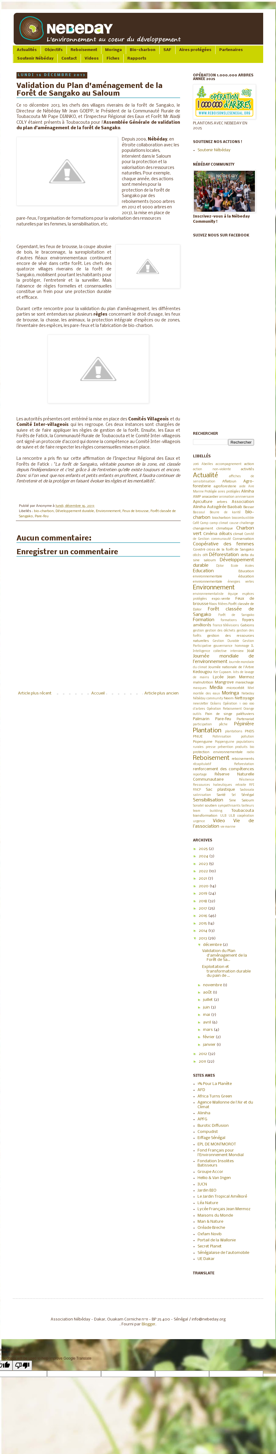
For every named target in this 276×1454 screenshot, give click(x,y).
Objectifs (54, 50)
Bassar (248, 507)
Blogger (148, 1324)
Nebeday (247, 693)
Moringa (113, 50)
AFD (201, 1090)
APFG (202, 1119)
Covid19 (199, 549)
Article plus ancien (161, 693)
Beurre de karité (225, 512)
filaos (213, 604)
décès (197, 555)
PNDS (249, 731)
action (249, 464)
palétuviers (245, 714)
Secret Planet (210, 1246)
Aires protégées (195, 50)
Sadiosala (247, 790)
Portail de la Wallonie (217, 1240)
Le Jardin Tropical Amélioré (222, 1197)
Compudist (208, 1132)
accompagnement (228, 464)
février (209, 1037)
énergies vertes (241, 582)
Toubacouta (242, 811)
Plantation (207, 730)
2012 (203, 1054)
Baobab (234, 507)
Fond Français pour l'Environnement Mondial (221, 1152)
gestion (198, 630)
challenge (247, 523)
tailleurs (247, 806)
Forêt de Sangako (236, 615)
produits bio (244, 747)
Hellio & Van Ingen (214, 1178)
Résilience (246, 780)
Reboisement (84, 50)
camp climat (219, 523)
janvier (209, 1045)
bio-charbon (44, 511)
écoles (249, 566)
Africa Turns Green (215, 1096)
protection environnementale (218, 752)
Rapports (136, 58)
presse (211, 747)
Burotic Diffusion (213, 1126)
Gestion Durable (226, 641)
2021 (203, 879)
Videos (92, 58)
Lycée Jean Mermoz (233, 677)
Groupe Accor (210, 1172)
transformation (205, 816)
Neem (229, 698)
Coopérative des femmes (223, 544)
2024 (204, 856)
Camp (204, 523)
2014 (203, 931)
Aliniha (247, 491)
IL (252, 646)
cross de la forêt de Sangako (230, 549)
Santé (221, 795)
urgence (199, 821)
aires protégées (229, 491)
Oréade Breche (211, 1228)
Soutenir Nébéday (35, 58)
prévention (225, 747)
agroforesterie (225, 486)
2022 (204, 871)
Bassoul (199, 512)
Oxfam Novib (210, 1234)
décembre (213, 945)
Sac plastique (220, 790)
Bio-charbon (142, 50)
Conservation (243, 539)
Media (216, 687)
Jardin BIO (207, 1190)
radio (250, 752)
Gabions (247, 625)
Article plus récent (35, 693)
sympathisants (229, 806)
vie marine (227, 827)
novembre (213, 985)
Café (196, 523)
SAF (167, 50)
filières (223, 604)
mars (208, 1030)
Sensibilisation (208, 800)
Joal (250, 651)
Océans (215, 703)
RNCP (197, 790)
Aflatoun (229, 481)
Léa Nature (208, 1203)
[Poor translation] (22, 1366)
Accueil (98, 693)
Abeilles (207, 464)
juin (207, 1007)
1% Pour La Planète (215, 1084)
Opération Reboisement (224, 709)
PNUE (197, 736)
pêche (223, 724)
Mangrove (224, 682)
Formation (203, 619)
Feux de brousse (135, 511)
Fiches (113, 58)
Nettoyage (244, 698)
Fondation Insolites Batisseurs (216, 1163)
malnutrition (203, 682)
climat (238, 534)
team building (207, 811)
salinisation (202, 795)
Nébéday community (208, 698)
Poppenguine (224, 742)
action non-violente (212, 469)
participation (202, 724)
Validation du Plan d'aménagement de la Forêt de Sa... (224, 955)
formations (229, 620)
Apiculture (202, 502)
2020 (204, 886)
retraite (240, 785)
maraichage (244, 682)
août (208, 992)
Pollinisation (221, 736)
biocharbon (221, 518)
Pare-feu (42, 516)
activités (247, 469)
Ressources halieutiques (212, 785)
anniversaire (244, 497)
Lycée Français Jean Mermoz (224, 1209)
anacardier (210, 497)
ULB (223, 816)
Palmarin (201, 719)
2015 (203, 923)
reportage (200, 774)
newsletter (200, 703)
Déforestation (224, 554)
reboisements (243, 759)
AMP (197, 497)
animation (226, 497)
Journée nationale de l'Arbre (231, 667)
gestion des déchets (220, 630)
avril (207, 1022)
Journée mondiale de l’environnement (223, 659)
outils (197, 714)
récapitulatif (202, 764)
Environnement (108, 511)
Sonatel (198, 806)
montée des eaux (206, 693)
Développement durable (75, 511)
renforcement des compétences (223, 769)
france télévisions (226, 625)
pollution (247, 736)
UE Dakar (206, 1259)
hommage (242, 646)
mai (207, 1015)
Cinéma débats (217, 534)
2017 (203, 908)
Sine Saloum (241, 800)
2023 (204, 864)
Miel (251, 688)
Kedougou (202, 672)
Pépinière (244, 724)
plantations (233, 731)
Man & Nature (210, 1222)
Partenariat (245, 719)
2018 (203, 901)
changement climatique (213, 528)
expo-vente (221, 599)
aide (242, 486)
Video (219, 821)
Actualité (205, 475)
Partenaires (231, 50)
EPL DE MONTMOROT (217, 1144)
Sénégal (247, 795)
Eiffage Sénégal (211, 1138)
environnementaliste (208, 594)
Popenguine (202, 742)
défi (205, 555)
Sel (234, 795)
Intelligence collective (210, 651)
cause (234, 523)
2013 (203, 938)
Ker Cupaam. (222, 672)
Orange (249, 709)
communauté (221, 539)
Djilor (220, 566)
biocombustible (243, 518)
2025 (204, 849)
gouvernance (222, 646)
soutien (211, 806)
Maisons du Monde (215, 1216)
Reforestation (244, 764)
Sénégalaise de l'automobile (223, 1253)
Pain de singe (219, 714)
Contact (69, 58)
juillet (208, 1000)
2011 (203, 1062)
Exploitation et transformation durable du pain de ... (226, 971)
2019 (196, 464)
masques (200, 688)
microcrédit (235, 688)
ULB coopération (241, 816)
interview (237, 651)
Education (203, 571)
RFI (251, 785)
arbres (222, 502)
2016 (203, 916)
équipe (233, 594)
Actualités (27, 50)
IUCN (202, 1184)
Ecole (234, 566)
